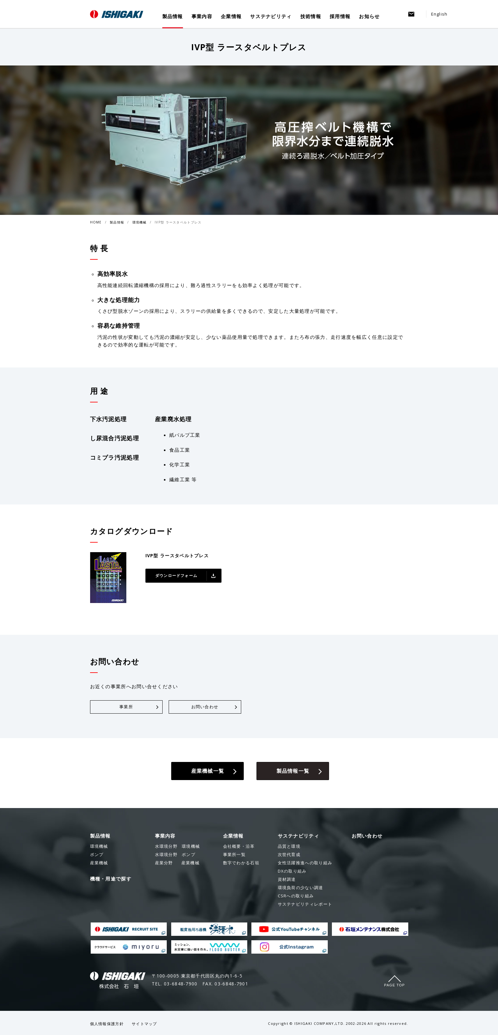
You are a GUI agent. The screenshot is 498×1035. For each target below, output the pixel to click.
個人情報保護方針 (107, 1025)
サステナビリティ (270, 16)
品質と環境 (289, 847)
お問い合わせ (205, 707)
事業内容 (202, 16)
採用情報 (340, 16)
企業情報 (231, 16)
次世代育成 (289, 856)
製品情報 (172, 16)
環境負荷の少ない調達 (300, 889)
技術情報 (310, 16)
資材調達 (287, 880)
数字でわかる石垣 (241, 864)
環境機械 (139, 222)
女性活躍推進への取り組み (305, 864)
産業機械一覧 (207, 772)
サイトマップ (144, 1025)
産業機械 (177, 864)
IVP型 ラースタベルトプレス (178, 222)
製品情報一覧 (292, 772)
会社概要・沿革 (239, 847)
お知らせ (369, 16)
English (439, 14)
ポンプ (175, 856)
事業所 (126, 707)
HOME (96, 222)
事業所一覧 (234, 856)
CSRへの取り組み (296, 897)
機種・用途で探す (110, 880)
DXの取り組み (292, 872)
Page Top (394, 986)
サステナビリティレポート (305, 905)
